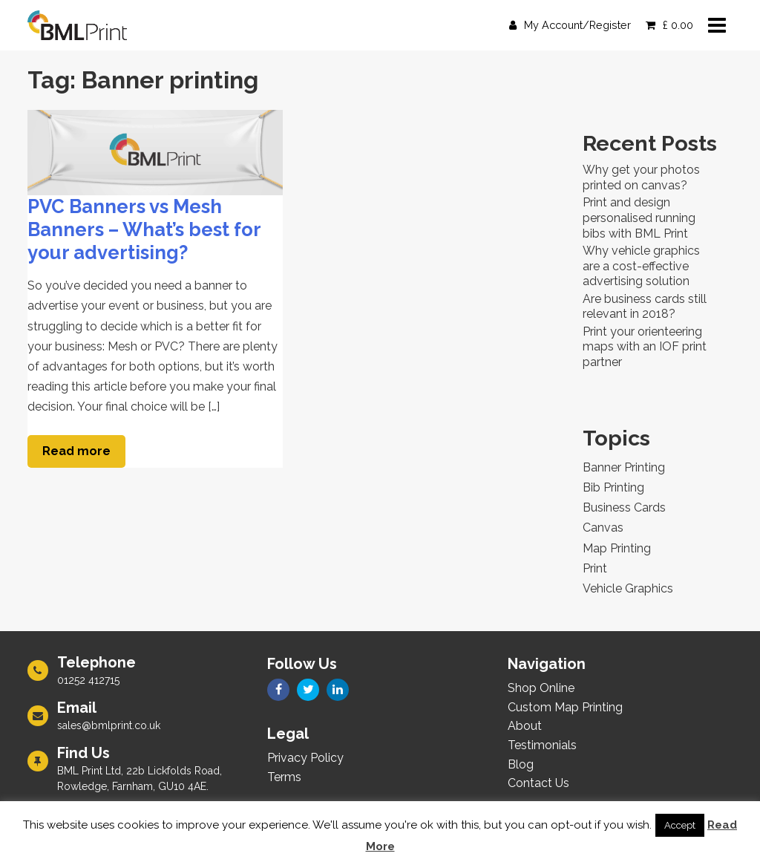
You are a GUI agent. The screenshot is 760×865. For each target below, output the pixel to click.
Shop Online (541, 688)
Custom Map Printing (565, 707)
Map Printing (617, 548)
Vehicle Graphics (628, 588)
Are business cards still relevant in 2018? (645, 306)
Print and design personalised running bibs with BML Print (639, 218)
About (525, 726)
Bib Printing (613, 487)
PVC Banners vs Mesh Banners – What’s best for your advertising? (144, 229)
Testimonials (542, 745)
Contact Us (538, 783)
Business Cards (624, 507)
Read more (76, 451)
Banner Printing (624, 467)
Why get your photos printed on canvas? (641, 177)
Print (595, 568)
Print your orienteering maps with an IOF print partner (645, 347)
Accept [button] (679, 825)
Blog (521, 764)
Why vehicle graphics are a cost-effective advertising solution (641, 266)
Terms (284, 777)
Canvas (603, 527)
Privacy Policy (305, 758)
